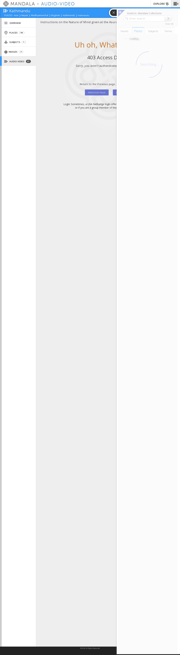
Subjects (15, 42)
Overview (12, 23)
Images (13, 52)
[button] (175, 3)
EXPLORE (161, 4)
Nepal (24, 15)
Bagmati (55, 15)
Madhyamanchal (39, 15)
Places (14, 32)
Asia (16, 15)
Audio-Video (17, 61)
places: (8, 15)
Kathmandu (69, 15)
